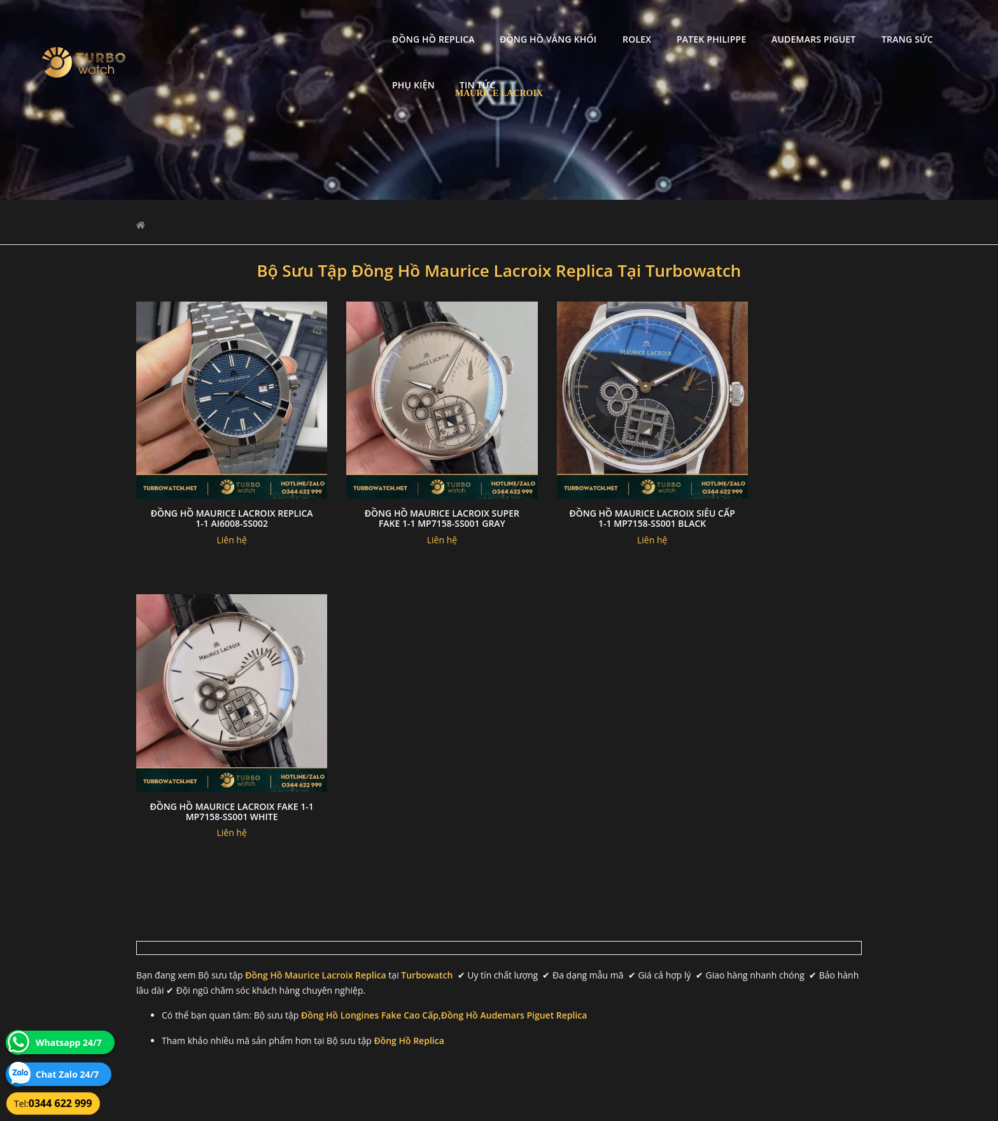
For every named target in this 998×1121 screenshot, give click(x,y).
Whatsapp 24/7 (69, 1042)
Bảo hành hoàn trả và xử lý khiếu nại (595, 961)
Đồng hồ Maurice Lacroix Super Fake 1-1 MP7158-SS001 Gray (406, 504)
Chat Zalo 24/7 (67, 1074)
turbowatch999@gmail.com (208, 1006)
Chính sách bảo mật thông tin (436, 961)
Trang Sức (801, 23)
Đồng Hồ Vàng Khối (442, 23)
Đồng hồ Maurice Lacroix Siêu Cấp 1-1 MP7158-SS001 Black (592, 499)
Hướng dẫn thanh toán (424, 976)
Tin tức (938, 23)
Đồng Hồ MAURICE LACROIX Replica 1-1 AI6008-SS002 (219, 499)
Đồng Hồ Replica (327, 23)
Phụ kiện (874, 23)
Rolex (531, 23)
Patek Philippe (605, 23)
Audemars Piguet (708, 23)
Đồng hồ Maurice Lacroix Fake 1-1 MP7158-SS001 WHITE (778, 499)
